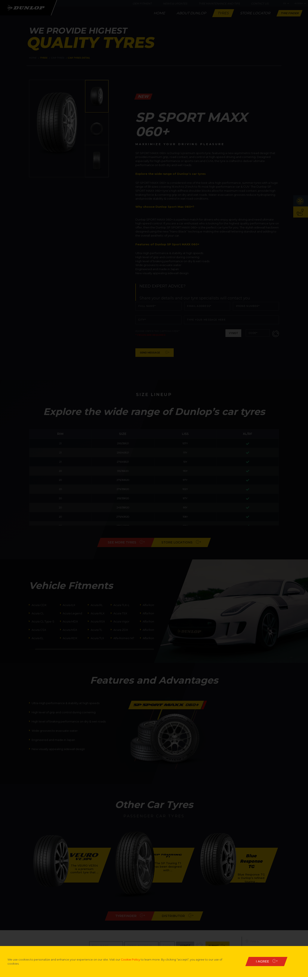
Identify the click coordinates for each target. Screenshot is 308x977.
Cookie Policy (130, 959)
